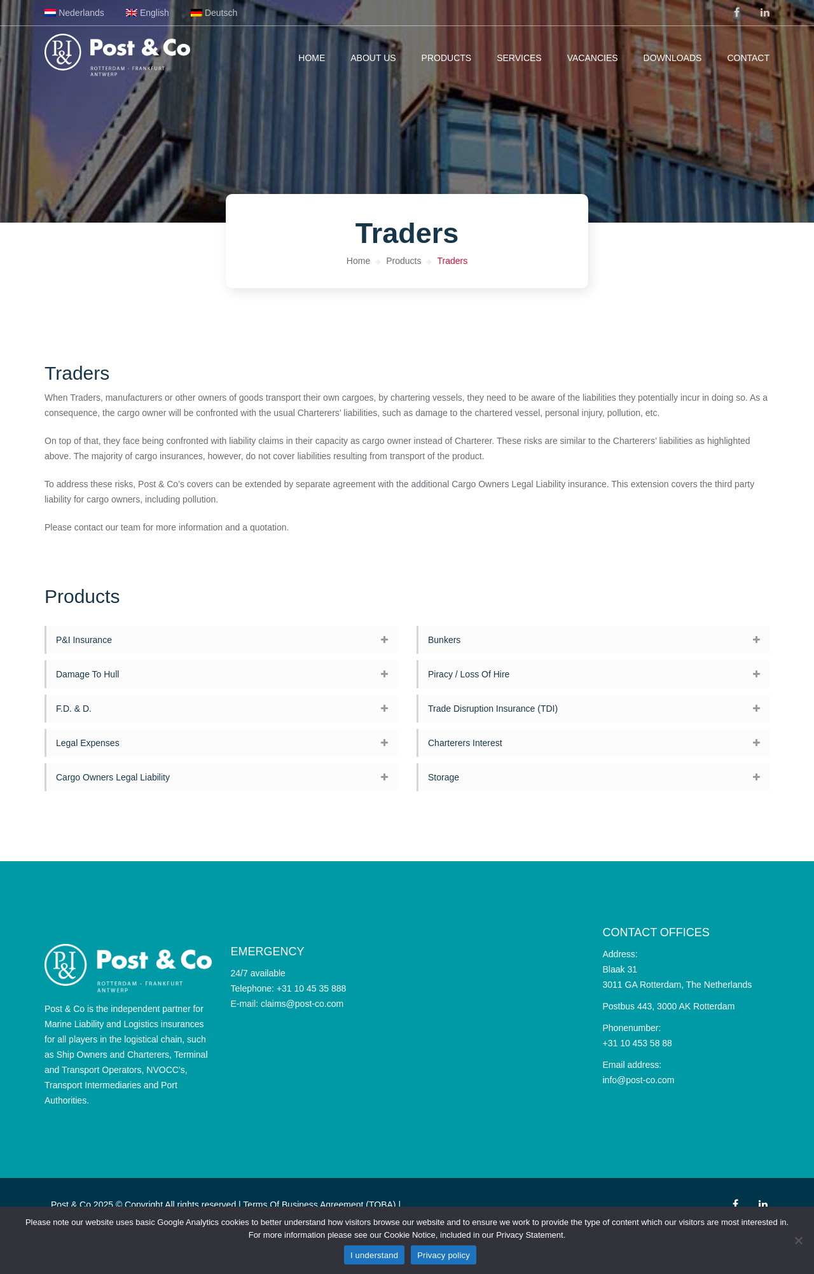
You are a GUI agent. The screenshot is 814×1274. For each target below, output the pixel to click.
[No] (798, 1240)
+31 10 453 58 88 (637, 1043)
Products (447, 58)
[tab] (221, 640)
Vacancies (592, 58)
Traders (452, 261)
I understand (374, 1255)
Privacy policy (443, 1255)
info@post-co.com (639, 1080)
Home (311, 58)
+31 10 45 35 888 (311, 988)
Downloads (673, 58)
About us (373, 58)
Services (519, 58)
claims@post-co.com (302, 1004)
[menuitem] (74, 12)
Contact (748, 58)
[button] (221, 640)
